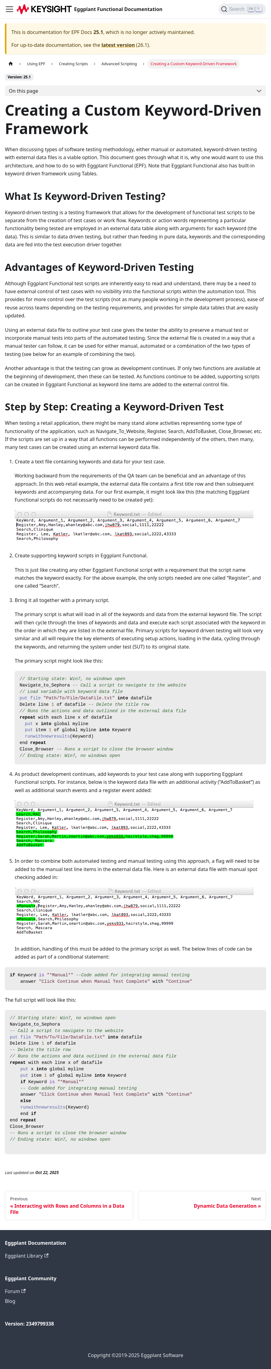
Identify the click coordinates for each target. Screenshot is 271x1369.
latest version (118, 45)
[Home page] (11, 64)
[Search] (242, 9)
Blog (10, 1301)
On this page (23, 91)
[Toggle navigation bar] (9, 9)
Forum (15, 1291)
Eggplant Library (26, 1255)
